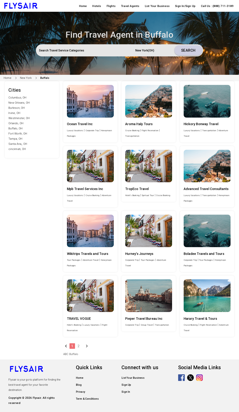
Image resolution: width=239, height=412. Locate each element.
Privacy (80, 391)
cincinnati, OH (17, 149)
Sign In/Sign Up (185, 6)
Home (83, 6)
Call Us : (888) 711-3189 (217, 6)
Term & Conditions (87, 398)
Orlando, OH (15, 123)
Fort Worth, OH (17, 133)
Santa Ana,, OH (17, 144)
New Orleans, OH (19, 102)
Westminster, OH (19, 118)
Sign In (126, 391)
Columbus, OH (17, 97)
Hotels (96, 6)
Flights (111, 6)
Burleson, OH (16, 108)
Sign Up (126, 384)
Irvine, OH (14, 113)
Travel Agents (130, 6)
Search (188, 50)
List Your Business (157, 6)
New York (26, 77)
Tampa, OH (15, 138)
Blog (79, 384)
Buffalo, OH (15, 128)
